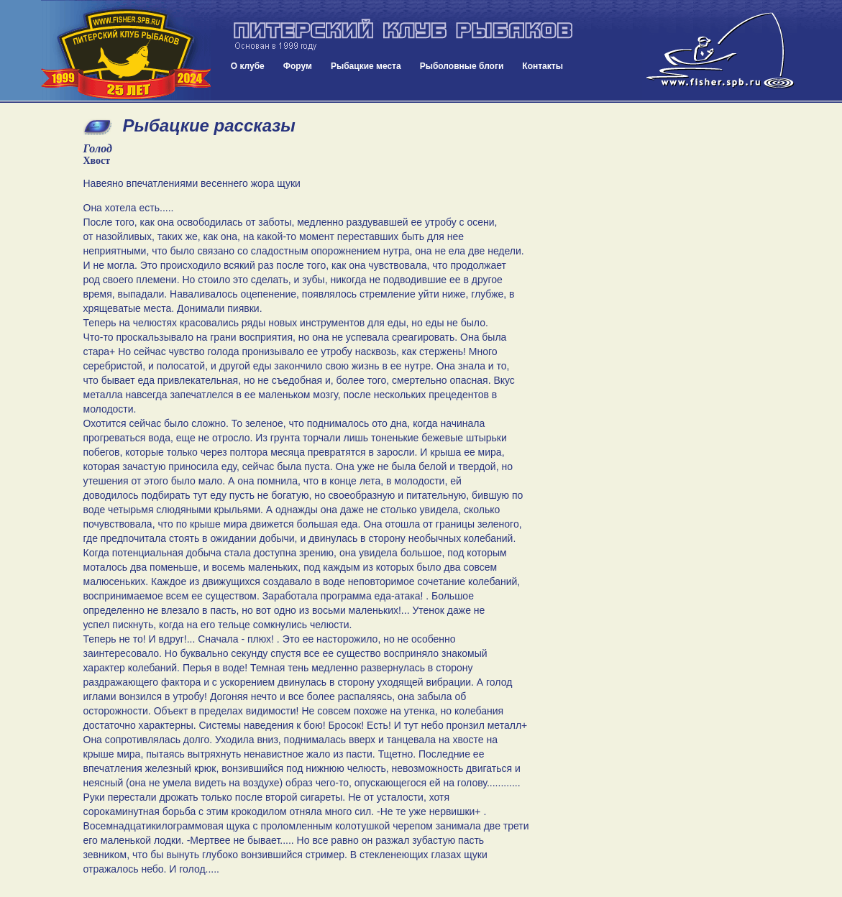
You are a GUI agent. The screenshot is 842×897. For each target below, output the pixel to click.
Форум (297, 66)
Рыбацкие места (366, 66)
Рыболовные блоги (462, 66)
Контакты (542, 66)
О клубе (248, 66)
